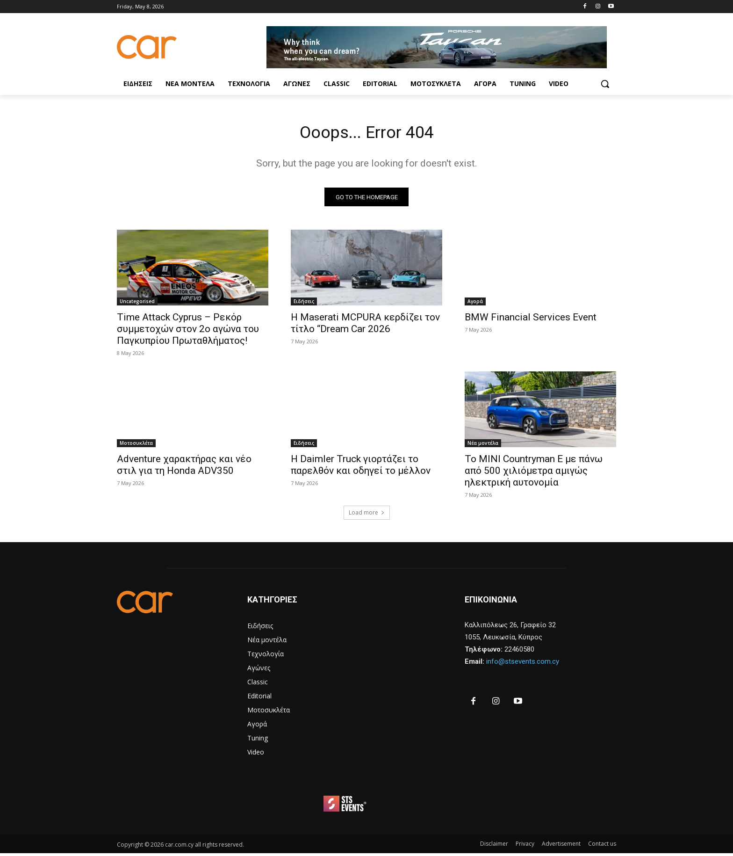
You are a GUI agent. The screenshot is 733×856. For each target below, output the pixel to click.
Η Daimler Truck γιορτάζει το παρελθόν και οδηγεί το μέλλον (361, 467)
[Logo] (191, 47)
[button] (605, 84)
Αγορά (475, 304)
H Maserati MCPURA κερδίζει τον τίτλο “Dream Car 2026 (365, 325)
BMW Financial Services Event (530, 320)
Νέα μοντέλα (482, 446)
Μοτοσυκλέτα (136, 446)
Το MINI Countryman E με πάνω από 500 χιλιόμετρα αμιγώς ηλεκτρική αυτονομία (534, 473)
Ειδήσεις (304, 304)
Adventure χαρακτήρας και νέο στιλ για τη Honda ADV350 (184, 467)
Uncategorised (137, 304)
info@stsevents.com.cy (522, 664)
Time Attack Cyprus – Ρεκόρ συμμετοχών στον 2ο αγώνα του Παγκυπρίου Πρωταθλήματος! (188, 331)
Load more (367, 515)
